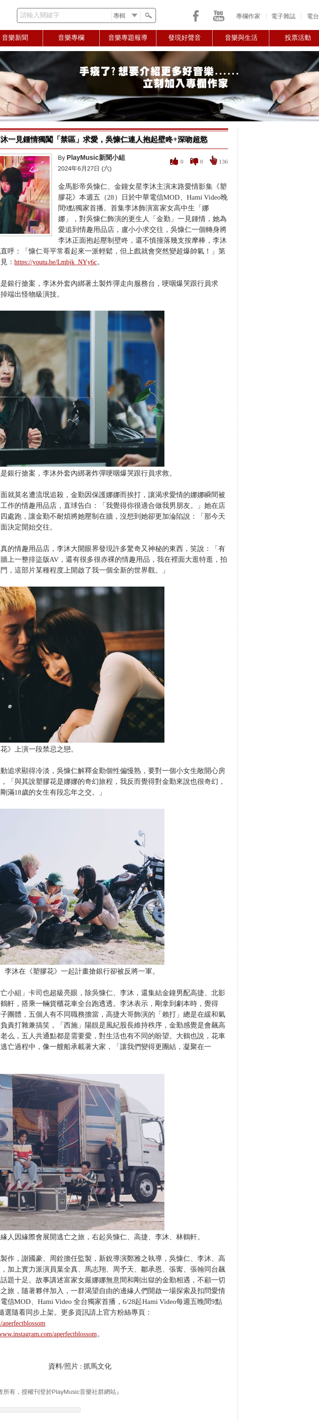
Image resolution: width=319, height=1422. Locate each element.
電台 (313, 16)
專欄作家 (248, 16)
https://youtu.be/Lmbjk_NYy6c (56, 262)
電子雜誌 (283, 16)
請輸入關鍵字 (39, 15)
